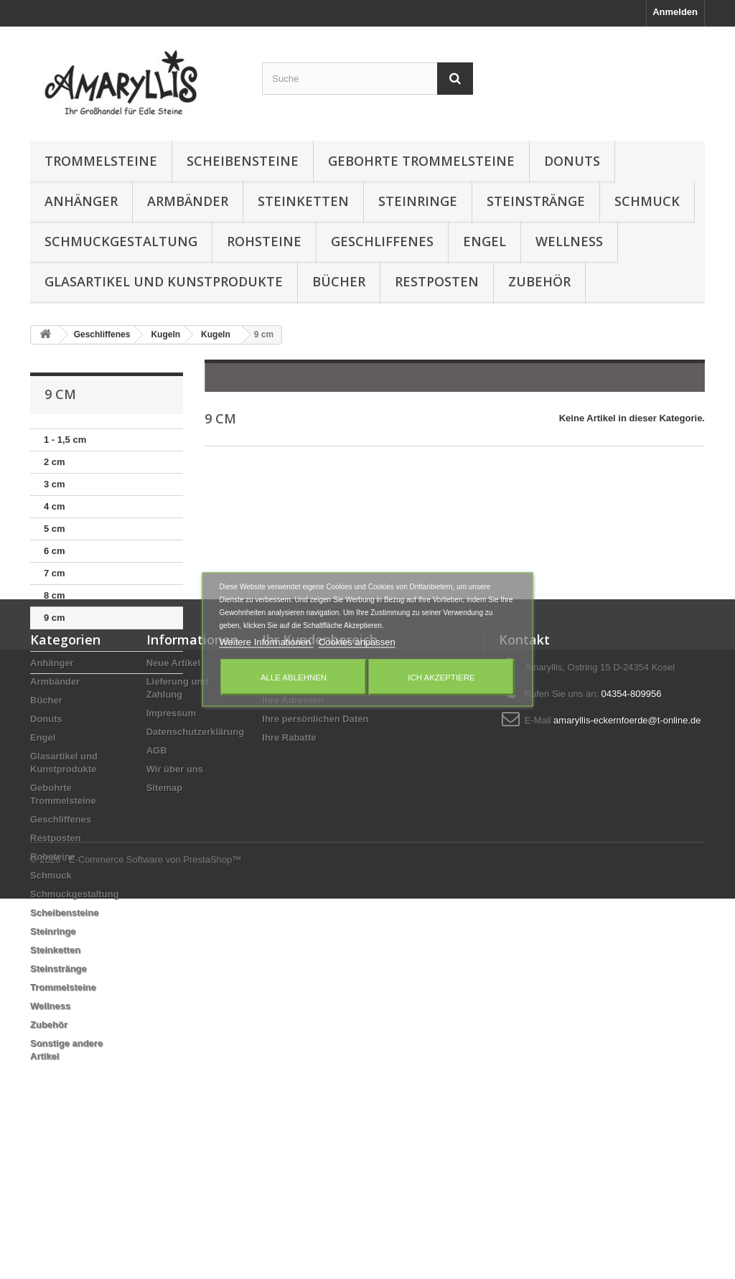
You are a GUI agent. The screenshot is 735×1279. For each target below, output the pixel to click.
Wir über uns (174, 901)
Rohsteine (264, 241)
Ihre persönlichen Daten (315, 850)
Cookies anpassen (357, 642)
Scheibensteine (243, 160)
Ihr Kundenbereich (320, 771)
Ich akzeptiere (441, 677)
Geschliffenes (382, 241)
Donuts (572, 160)
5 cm (54, 528)
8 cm (54, 595)
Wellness (569, 241)
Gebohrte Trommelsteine (421, 160)
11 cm (57, 662)
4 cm (54, 506)
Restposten (437, 281)
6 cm (54, 550)
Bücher (338, 281)
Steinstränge (536, 201)
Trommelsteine (101, 160)
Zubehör (539, 281)
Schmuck (647, 201)
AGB (156, 882)
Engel (484, 241)
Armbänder (187, 201)
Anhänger (81, 201)
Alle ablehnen (294, 677)
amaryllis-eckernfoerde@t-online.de (627, 852)
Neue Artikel (173, 795)
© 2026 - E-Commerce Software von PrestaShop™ (135, 1240)
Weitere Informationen (267, 642)
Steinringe (417, 201)
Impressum (171, 845)
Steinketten (303, 201)
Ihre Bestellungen (301, 795)
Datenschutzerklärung (195, 863)
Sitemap (164, 919)
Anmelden (675, 11)
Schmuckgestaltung (121, 241)
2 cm (54, 461)
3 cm (54, 484)
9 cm (54, 617)
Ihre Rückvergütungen (311, 813)
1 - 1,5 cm (65, 439)
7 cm (54, 573)
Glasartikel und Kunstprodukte (164, 281)
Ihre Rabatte (289, 869)
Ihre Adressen (293, 832)
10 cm (57, 639)
